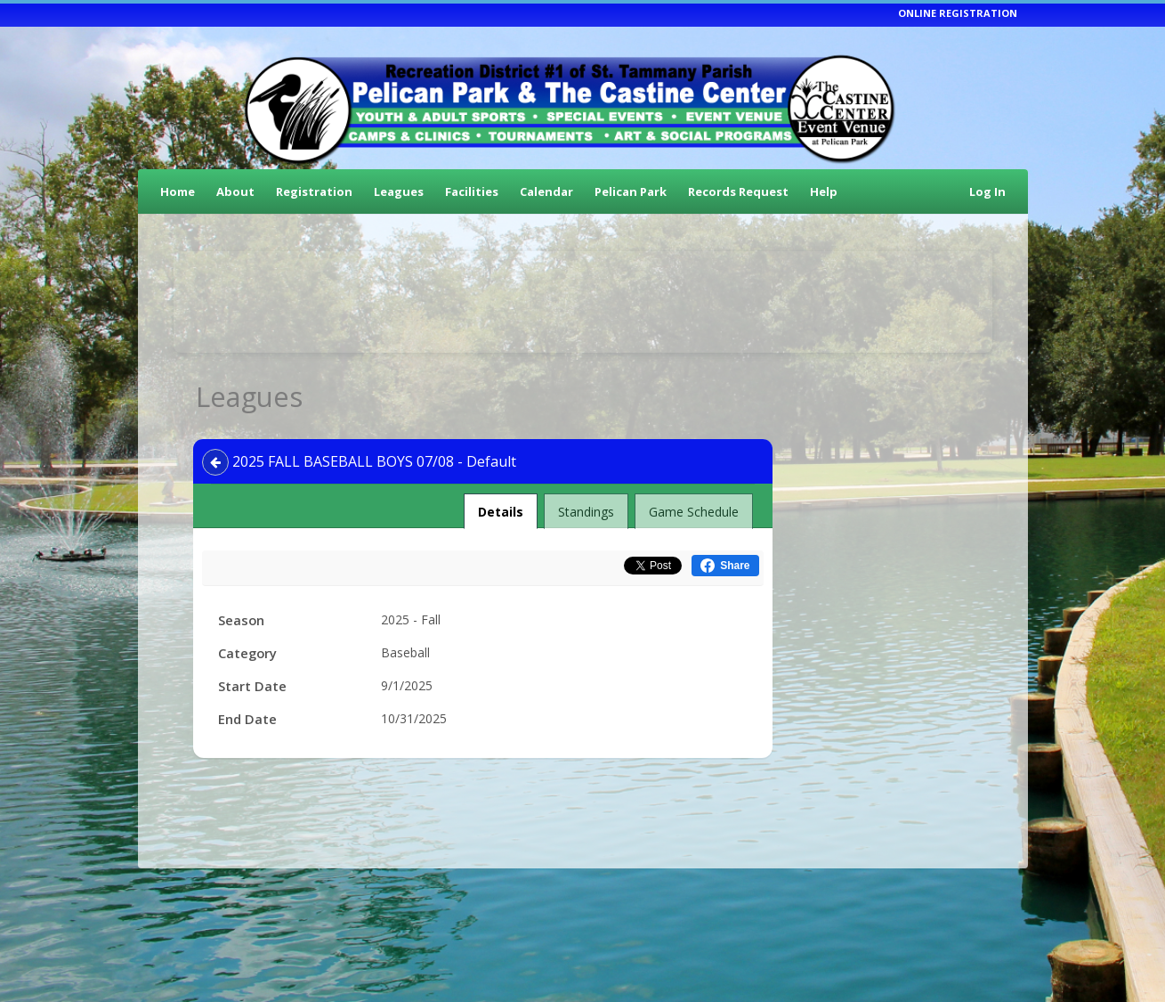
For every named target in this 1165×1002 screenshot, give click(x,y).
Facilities (471, 191)
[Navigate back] (215, 462)
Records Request (738, 191)
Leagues (399, 191)
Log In (987, 191)
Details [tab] (501, 506)
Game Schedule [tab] (694, 511)
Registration (314, 191)
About (235, 191)
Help (823, 191)
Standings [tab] (586, 511)
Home (177, 191)
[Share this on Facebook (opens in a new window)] (725, 565)
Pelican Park (631, 191)
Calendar (546, 191)
